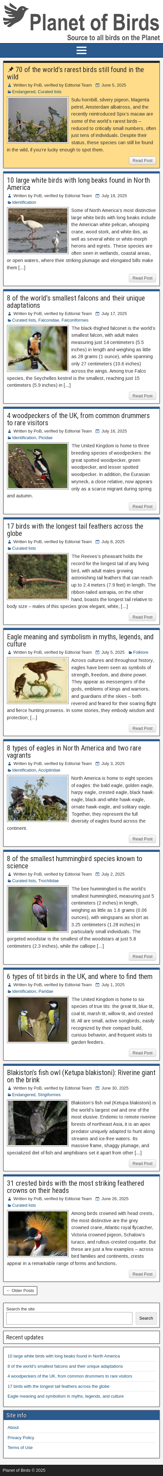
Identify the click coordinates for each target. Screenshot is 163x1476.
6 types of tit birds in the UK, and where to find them (79, 976)
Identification (24, 202)
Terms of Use (20, 1447)
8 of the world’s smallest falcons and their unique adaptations (76, 301)
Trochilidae (48, 880)
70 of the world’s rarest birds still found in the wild (75, 73)
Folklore (140, 652)
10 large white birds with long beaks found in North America (78, 184)
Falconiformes (74, 320)
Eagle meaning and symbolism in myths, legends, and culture (80, 640)
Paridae (45, 991)
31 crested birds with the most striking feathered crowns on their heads (75, 1187)
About (13, 1427)
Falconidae (48, 320)
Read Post (142, 160)
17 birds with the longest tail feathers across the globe (75, 530)
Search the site (20, 1308)
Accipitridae (49, 770)
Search (146, 1318)
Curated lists (49, 91)
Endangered (23, 91)
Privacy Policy (21, 1437)
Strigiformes (49, 1094)
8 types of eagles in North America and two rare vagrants (74, 751)
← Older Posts (20, 1290)
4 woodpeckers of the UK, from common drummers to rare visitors (78, 419)
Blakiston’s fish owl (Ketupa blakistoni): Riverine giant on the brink (81, 1076)
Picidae (45, 437)
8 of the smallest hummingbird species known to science (74, 862)
